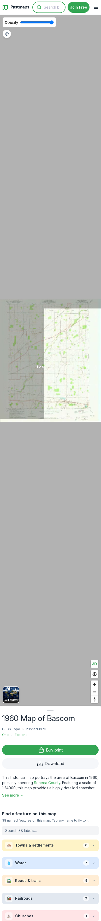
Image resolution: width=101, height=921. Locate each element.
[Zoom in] (94, 684)
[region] (50, 360)
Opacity (11, 22)
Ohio (5, 735)
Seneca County (47, 782)
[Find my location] (94, 674)
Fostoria (21, 735)
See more (13, 795)
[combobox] (49, 7)
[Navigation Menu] (96, 7)
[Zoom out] (94, 692)
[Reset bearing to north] (94, 699)
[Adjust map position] (7, 34)
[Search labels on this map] (50, 830)
